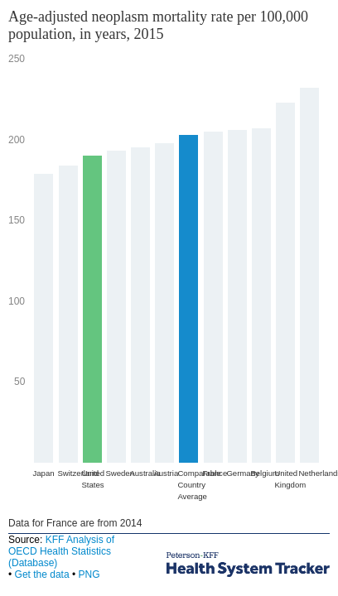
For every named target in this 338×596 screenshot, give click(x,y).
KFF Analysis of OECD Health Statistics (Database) (61, 551)
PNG (88, 574)
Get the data (42, 574)
